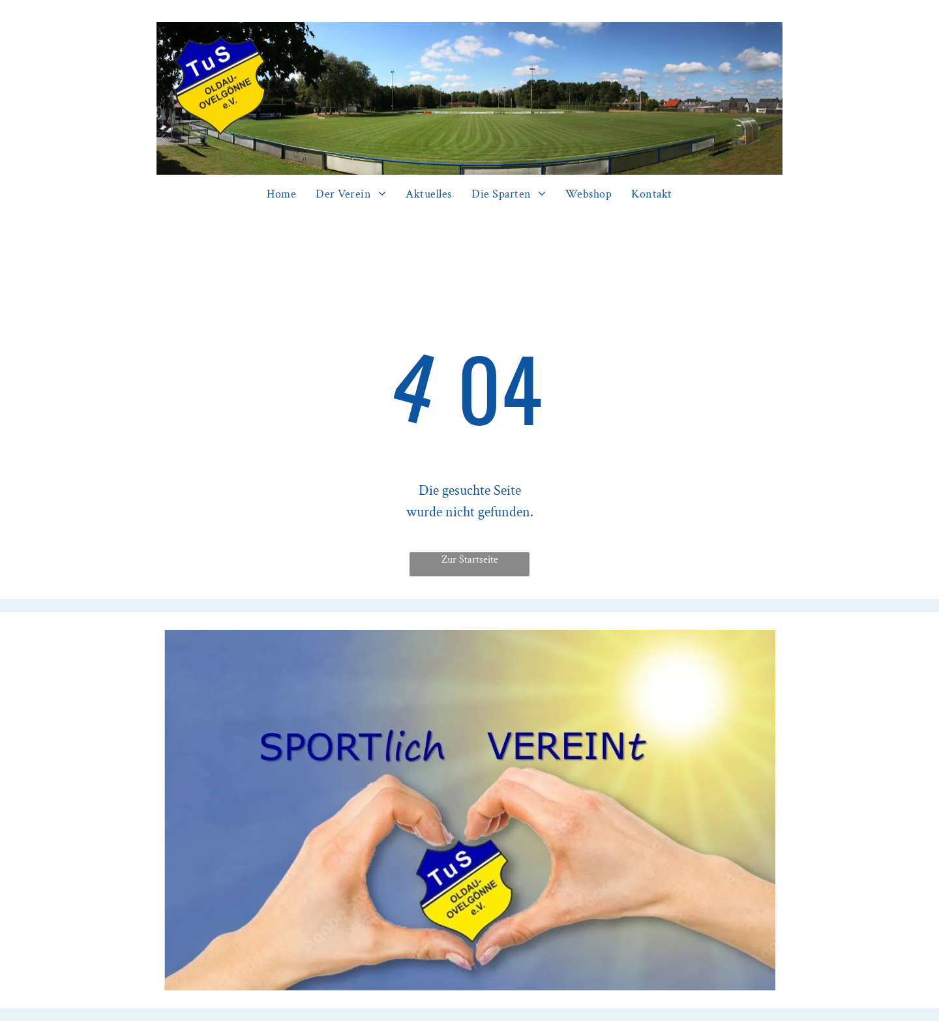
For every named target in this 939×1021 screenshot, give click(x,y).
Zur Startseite (469, 560)
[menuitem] (281, 193)
